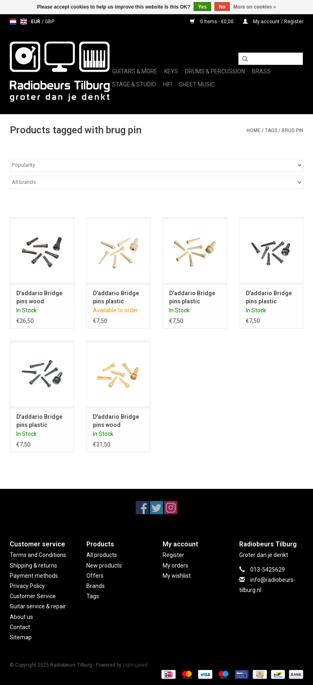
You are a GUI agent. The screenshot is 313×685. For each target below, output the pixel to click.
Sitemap (21, 637)
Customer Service (33, 596)
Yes (202, 7)
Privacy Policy (27, 586)
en (23, 21)
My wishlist (177, 575)
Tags (271, 130)
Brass (261, 71)
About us (21, 617)
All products (101, 555)
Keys (171, 71)
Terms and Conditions (38, 555)
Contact (20, 627)
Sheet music (197, 84)
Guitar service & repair (38, 606)
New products (104, 565)
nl (13, 21)
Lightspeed (135, 665)
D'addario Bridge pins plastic (116, 297)
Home (253, 130)
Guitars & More (134, 71)
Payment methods (34, 575)
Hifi (167, 84)
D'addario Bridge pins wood (39, 297)
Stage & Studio (134, 84)
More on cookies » (255, 7)
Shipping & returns (33, 565)
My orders (175, 565)
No (222, 7)
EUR (36, 21)
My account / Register (273, 21)
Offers (95, 575)
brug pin (292, 130)
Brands (95, 586)
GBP (49, 21)
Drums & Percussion (215, 71)
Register (173, 555)
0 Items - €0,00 (212, 21)
